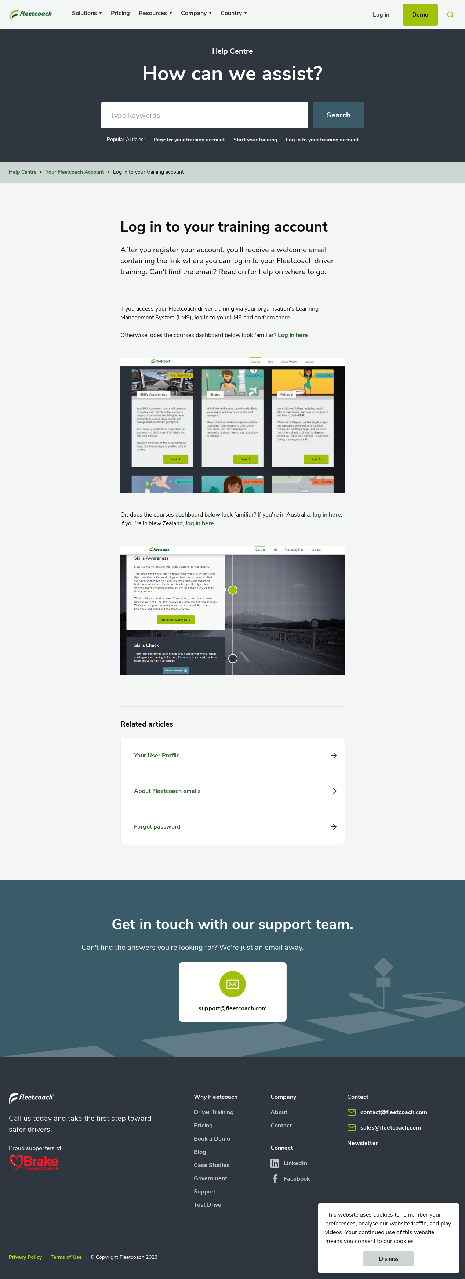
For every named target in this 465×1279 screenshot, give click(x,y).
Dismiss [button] (389, 1258)
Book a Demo (212, 1139)
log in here (327, 515)
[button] (87, 13)
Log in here (293, 335)
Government (210, 1178)
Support (205, 1192)
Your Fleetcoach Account (75, 172)
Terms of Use (66, 1257)
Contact (281, 1126)
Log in (381, 15)
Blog (200, 1152)
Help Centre (22, 172)
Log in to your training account (322, 139)
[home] (31, 15)
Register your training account (189, 139)
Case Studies (211, 1165)
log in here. (200, 523)
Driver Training (214, 1112)
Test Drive (207, 1205)
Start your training (255, 139)
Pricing (120, 13)
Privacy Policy (25, 1257)
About (278, 1112)
